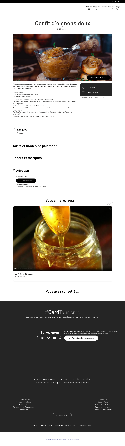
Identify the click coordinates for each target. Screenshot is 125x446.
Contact (50, 425)
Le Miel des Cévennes (24, 274)
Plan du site (59, 425)
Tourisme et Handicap (39, 425)
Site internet (91, 88)
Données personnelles (85, 425)
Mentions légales (70, 425)
